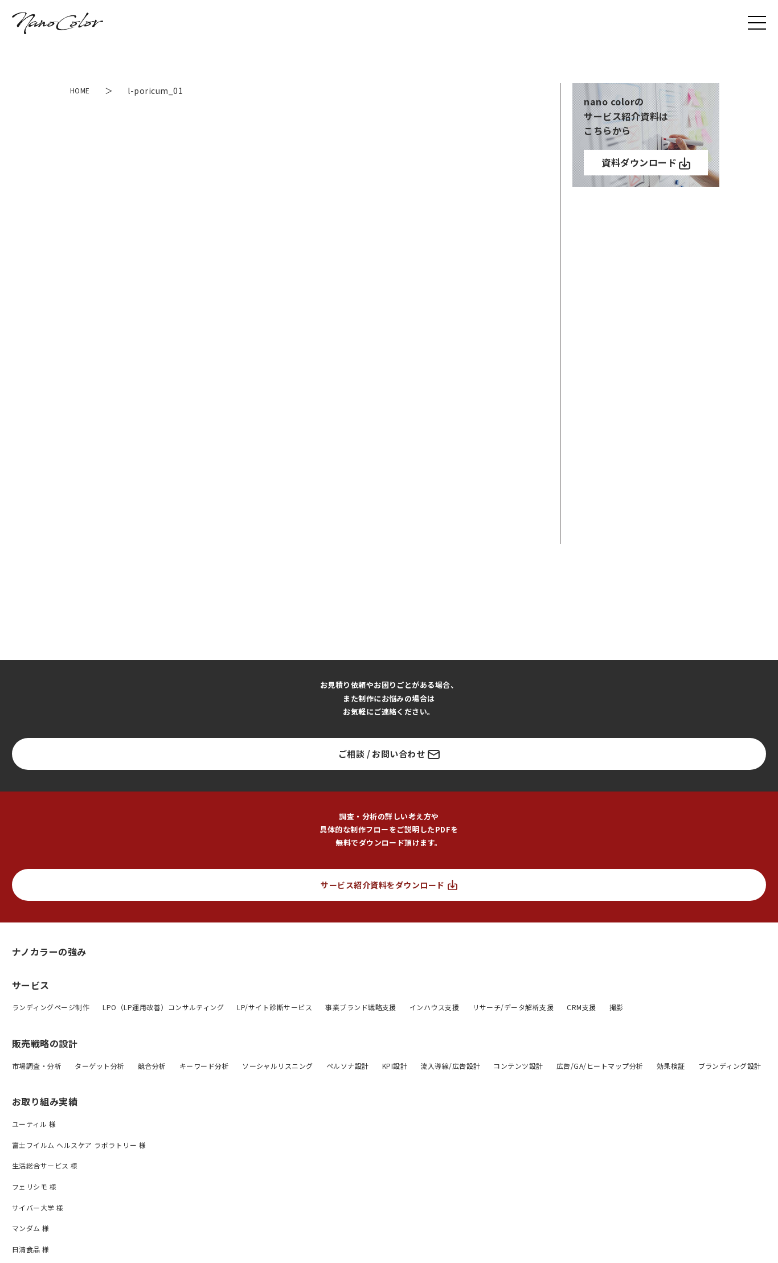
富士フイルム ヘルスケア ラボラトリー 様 (79, 1145)
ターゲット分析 (99, 1066)
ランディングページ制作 (50, 1007)
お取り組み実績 (44, 1101)
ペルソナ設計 (347, 1066)
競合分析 (152, 1066)
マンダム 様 (31, 1228)
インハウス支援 (434, 1007)
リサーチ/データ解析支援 (513, 1007)
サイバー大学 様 (38, 1207)
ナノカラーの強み (49, 951)
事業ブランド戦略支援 (360, 1007)
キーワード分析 (204, 1066)
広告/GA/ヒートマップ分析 (600, 1066)
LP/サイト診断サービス (274, 1007)
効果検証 (671, 1066)
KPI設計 (394, 1066)
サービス (31, 985)
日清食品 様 (31, 1249)
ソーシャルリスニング (277, 1066)
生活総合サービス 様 (45, 1165)
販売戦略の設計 (44, 1043)
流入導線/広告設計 (450, 1066)
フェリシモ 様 (34, 1186)
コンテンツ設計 (518, 1066)
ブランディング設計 (729, 1066)
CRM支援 (581, 1007)
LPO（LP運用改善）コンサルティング (163, 1007)
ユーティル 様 (34, 1124)
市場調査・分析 (37, 1066)
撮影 (616, 1007)
